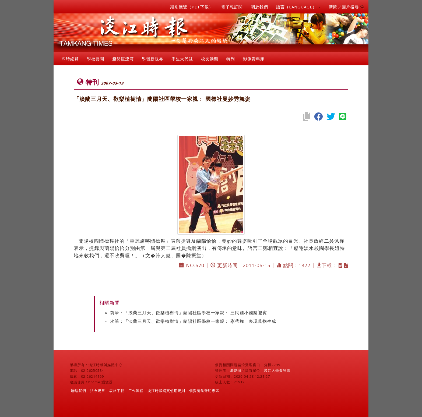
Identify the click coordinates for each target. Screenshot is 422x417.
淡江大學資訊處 (277, 370)
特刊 (230, 58)
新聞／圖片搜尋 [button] (346, 6)
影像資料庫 (254, 58)
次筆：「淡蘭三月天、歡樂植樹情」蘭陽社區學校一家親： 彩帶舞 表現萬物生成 (193, 321)
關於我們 (259, 6)
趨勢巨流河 (123, 58)
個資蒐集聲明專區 (204, 390)
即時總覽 (70, 58)
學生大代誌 (182, 58)
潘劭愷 (235, 370)
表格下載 (116, 390)
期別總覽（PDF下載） (191, 6)
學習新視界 (152, 58)
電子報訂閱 (232, 6)
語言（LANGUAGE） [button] (298, 6)
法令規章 (97, 390)
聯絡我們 (78, 390)
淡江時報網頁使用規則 (166, 390)
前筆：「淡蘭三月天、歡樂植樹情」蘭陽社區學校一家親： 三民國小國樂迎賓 (188, 313)
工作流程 (135, 390)
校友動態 (209, 58)
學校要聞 (95, 58)
